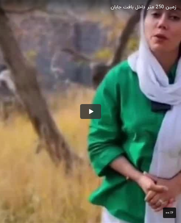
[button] (90, 111)
